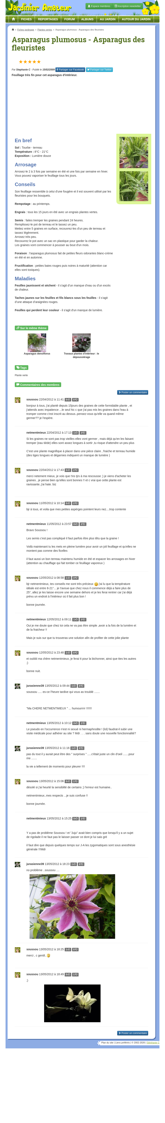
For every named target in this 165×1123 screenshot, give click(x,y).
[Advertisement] (81, 104)
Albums (87, 19)
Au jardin (108, 19)
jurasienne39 (35, 685)
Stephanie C (23, 69)
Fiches (26, 19)
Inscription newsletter (128, 6)
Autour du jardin (136, 19)
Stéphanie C (153, 1042)
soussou (32, 470)
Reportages (48, 19)
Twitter (99, 69)
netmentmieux (36, 432)
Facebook (70, 69)
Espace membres (99, 6)
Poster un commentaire (132, 1033)
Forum (69, 19)
